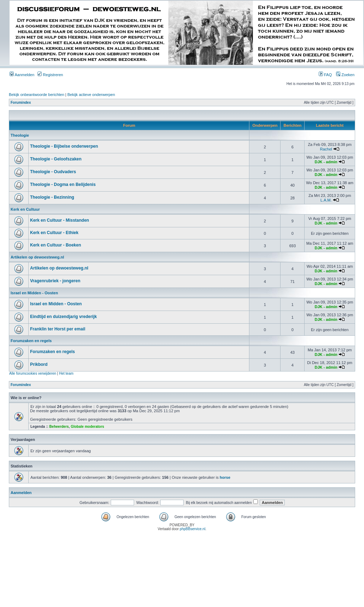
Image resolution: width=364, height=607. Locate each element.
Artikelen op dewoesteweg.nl (37, 257)
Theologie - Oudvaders (53, 171)
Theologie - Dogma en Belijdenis (63, 184)
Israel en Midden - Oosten (34, 293)
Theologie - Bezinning (52, 197)
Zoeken (345, 75)
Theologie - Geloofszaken (55, 159)
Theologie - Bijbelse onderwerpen (64, 146)
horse (225, 477)
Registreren (50, 75)
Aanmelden (22, 75)
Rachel (326, 149)
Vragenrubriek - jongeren (55, 280)
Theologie (20, 135)
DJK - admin (326, 162)
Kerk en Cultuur (25, 209)
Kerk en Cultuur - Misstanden (59, 220)
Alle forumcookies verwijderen (32, 373)
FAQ (325, 75)
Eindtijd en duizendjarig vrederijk (63, 316)
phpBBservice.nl (192, 529)
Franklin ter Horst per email (57, 329)
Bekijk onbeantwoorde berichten (36, 94)
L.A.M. (326, 200)
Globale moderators (87, 427)
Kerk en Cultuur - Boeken (55, 245)
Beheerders (59, 427)
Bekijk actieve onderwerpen (91, 94)
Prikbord (38, 364)
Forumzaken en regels (31, 341)
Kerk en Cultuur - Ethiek (54, 232)
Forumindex (21, 102)
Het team (66, 373)
